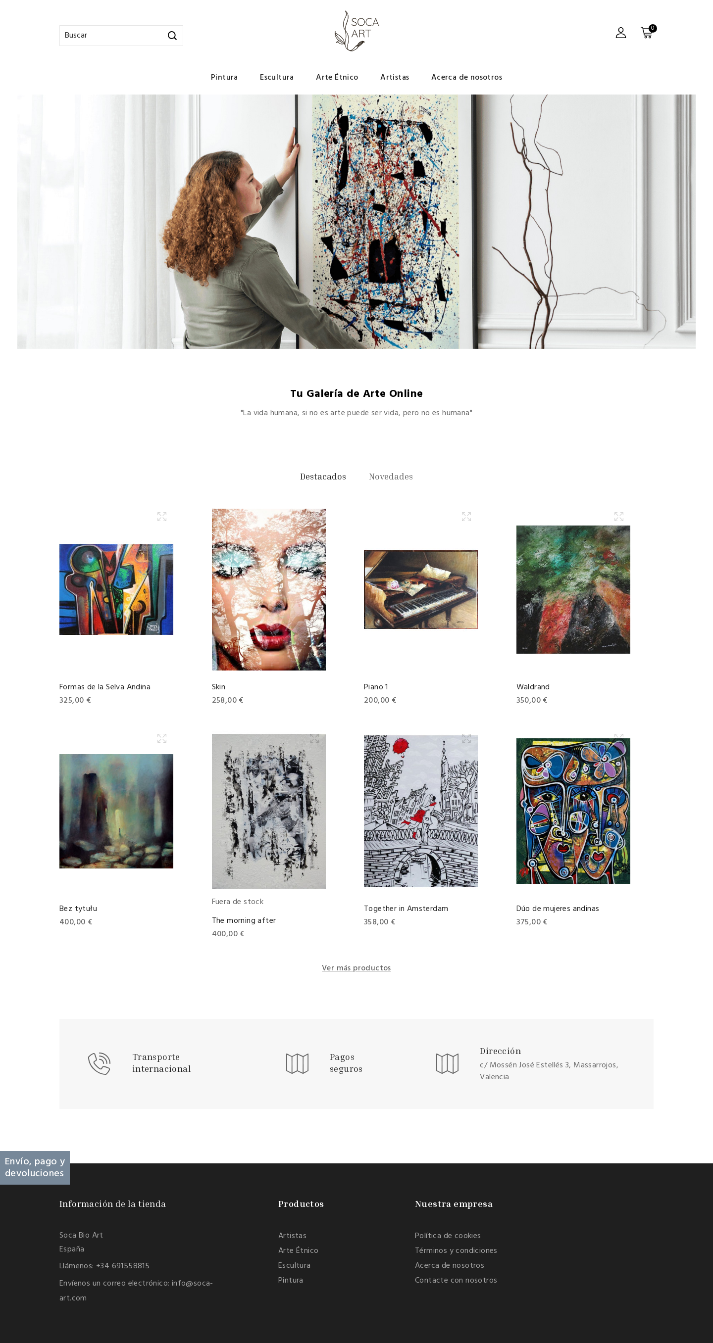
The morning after (244, 920)
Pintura (224, 77)
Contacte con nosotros (456, 1280)
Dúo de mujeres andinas (558, 909)
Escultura (277, 77)
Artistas (394, 77)
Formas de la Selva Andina (105, 687)
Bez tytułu (78, 909)
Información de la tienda (112, 1203)
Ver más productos (356, 968)
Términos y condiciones (456, 1251)
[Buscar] (121, 36)
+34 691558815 (123, 1266)
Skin (219, 687)
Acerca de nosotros (466, 77)
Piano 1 (376, 687)
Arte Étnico (337, 77)
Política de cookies (448, 1236)
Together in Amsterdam (406, 909)
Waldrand (533, 687)
